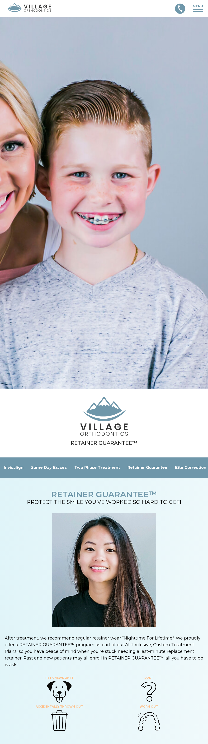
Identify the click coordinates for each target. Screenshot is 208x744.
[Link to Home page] (28, 8)
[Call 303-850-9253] (180, 9)
